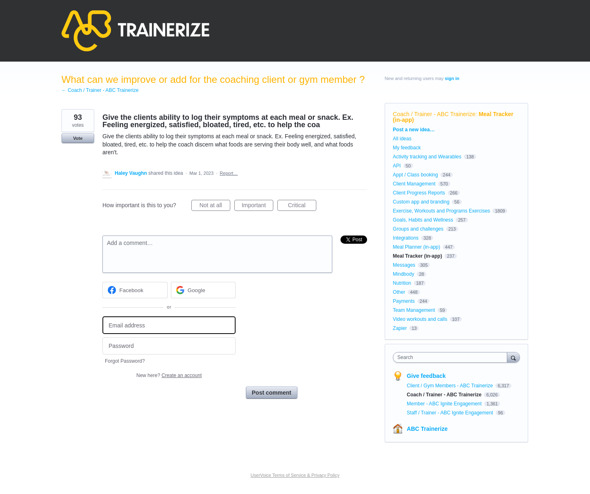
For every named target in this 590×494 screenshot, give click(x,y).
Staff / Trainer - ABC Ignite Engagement (451, 413)
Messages (404, 265)
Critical (302, 206)
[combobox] (452, 357)
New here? (169, 375)
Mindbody (403, 274)
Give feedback (426, 376)
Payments (404, 301)
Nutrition (402, 283)
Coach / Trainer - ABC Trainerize (434, 114)
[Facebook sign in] (135, 290)
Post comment (271, 392)
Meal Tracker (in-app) (417, 256)
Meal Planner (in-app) (416, 247)
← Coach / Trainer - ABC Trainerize (99, 90)
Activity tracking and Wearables (427, 157)
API (397, 166)
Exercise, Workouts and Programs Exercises (441, 211)
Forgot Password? (125, 361)
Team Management (414, 310)
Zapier (400, 328)
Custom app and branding (421, 202)
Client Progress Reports (419, 193)
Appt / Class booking (415, 175)
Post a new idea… (414, 130)
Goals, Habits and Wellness (423, 220)
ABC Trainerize (427, 428)
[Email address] (169, 325)
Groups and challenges (418, 229)
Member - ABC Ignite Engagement (445, 404)
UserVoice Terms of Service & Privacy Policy (295, 475)
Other (399, 292)
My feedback (407, 148)
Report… (229, 173)
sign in (452, 78)
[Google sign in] (203, 290)
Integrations (406, 238)
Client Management (414, 184)
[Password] (169, 346)
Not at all (215, 206)
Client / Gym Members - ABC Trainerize (450, 386)
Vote (77, 138)
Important (257, 206)
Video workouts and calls (420, 319)
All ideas (402, 139)
